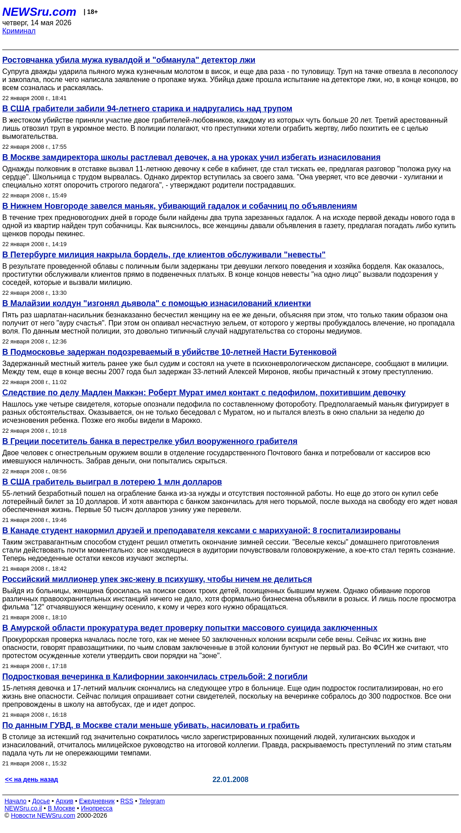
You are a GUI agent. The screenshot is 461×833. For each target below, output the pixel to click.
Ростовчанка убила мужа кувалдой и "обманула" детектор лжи (128, 59)
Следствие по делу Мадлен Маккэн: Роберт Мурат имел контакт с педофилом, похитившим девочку (204, 392)
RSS (126, 801)
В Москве (61, 808)
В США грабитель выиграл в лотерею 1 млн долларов (112, 481)
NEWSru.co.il (23, 808)
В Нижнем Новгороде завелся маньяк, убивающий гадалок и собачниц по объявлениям (179, 206)
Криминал (19, 31)
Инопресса (97, 808)
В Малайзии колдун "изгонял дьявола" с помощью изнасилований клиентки (156, 303)
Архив (64, 801)
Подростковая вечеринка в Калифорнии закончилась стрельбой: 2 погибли (154, 676)
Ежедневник (97, 801)
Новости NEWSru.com (43, 815)
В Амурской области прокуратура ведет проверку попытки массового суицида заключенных (189, 627)
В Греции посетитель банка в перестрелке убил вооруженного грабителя (150, 441)
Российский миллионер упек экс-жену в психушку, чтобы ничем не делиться (157, 579)
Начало (16, 801)
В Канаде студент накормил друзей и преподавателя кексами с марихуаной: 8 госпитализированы (201, 530)
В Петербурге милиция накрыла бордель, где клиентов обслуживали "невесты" (163, 254)
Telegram (152, 801)
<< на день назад (31, 779)
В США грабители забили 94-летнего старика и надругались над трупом (147, 108)
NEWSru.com (39, 11)
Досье (41, 801)
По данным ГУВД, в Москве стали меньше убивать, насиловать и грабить (151, 725)
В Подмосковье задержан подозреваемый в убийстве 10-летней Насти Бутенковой (169, 352)
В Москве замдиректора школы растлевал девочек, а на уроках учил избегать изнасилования (191, 157)
